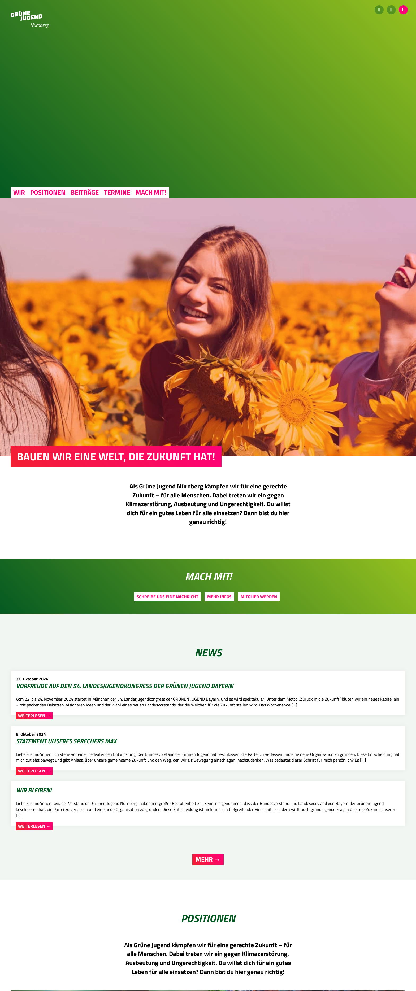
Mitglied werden (259, 596)
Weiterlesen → (35, 755)
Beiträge (85, 192)
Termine (117, 192)
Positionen (48, 192)
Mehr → (208, 781)
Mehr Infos (219, 596)
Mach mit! (151, 192)
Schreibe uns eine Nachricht (167, 596)
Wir (19, 192)
